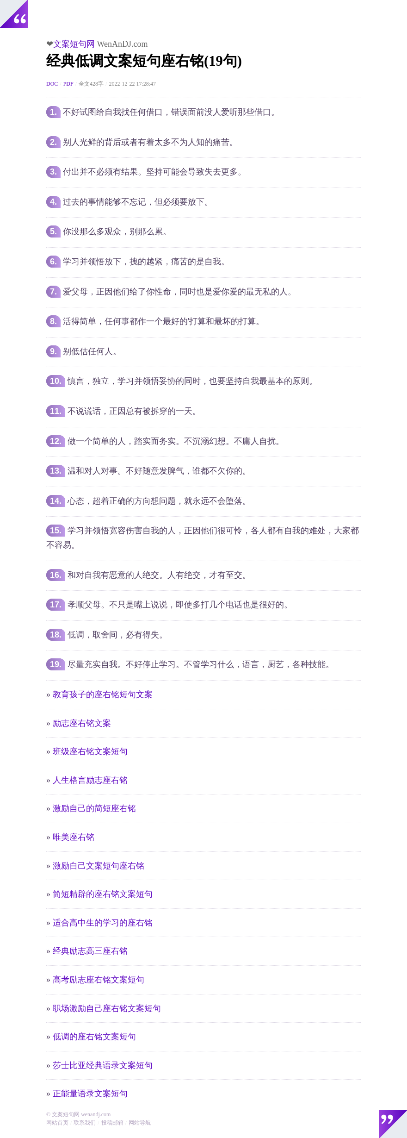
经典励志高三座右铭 (90, 951)
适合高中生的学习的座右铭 (103, 922)
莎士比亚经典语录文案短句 (103, 1065)
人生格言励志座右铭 (90, 780)
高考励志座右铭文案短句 (98, 979)
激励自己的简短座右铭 (94, 808)
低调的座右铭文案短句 (94, 1036)
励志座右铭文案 (82, 723)
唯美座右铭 (73, 837)
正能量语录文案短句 (90, 1093)
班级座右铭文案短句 (90, 751)
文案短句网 (74, 44)
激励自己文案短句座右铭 (98, 865)
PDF (68, 84)
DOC (52, 84)
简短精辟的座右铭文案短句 (103, 894)
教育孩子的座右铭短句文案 (103, 694)
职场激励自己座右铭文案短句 (107, 1008)
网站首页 (57, 1122)
